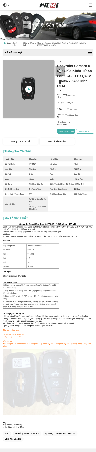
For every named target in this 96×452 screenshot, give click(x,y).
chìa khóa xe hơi (13, 372)
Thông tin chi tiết (20, 141)
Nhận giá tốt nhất (66, 131)
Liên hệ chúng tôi (68, 429)
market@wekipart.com (16, 420)
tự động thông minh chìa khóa (60, 367)
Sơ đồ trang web (29, 442)
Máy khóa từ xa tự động (12, 358)
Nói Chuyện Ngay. (85, 131)
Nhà (8, 43)
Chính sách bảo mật (13, 442)
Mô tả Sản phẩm (57, 141)
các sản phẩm (15, 44)
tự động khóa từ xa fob (27, 367)
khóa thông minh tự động (13, 361)
